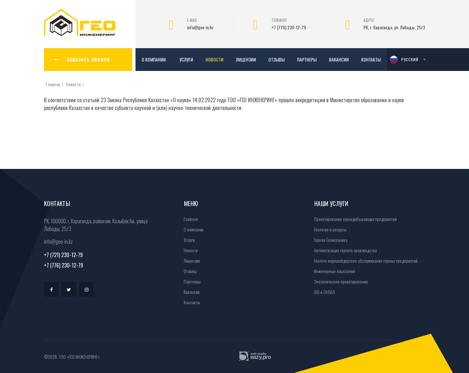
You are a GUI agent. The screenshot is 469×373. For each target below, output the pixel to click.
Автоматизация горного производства (343, 250)
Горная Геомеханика (329, 239)
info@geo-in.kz (200, 27)
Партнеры (307, 59)
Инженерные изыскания (332, 271)
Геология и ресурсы (328, 229)
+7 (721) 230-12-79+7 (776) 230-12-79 (63, 260)
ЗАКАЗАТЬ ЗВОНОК (88, 59)
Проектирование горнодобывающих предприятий (353, 218)
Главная (53, 84)
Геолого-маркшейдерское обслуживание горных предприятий (364, 260)
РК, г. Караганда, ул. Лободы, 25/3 (394, 27)
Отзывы (276, 59)
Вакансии (339, 59)
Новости (214, 59)
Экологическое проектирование (339, 281)
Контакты (371, 59)
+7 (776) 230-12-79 (288, 27)
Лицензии (246, 59)
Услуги (186, 59)
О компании (154, 59)
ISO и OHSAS (322, 291)
